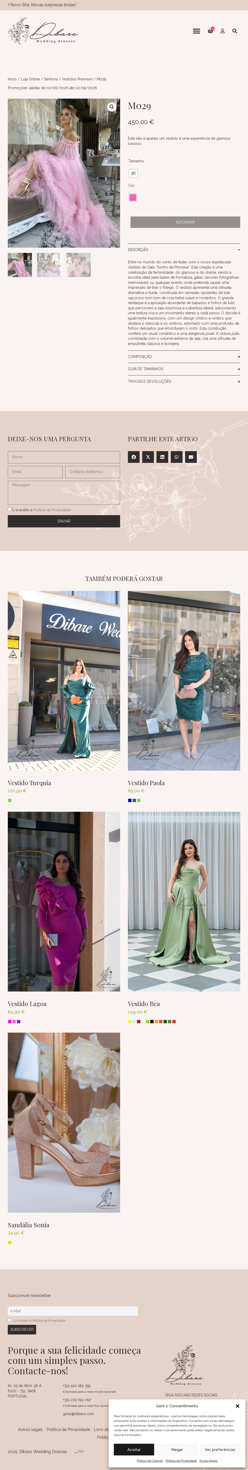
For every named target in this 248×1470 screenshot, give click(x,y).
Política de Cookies (150, 1460)
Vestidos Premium (77, 79)
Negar (177, 1449)
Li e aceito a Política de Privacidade (39, 1320)
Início (12, 79)
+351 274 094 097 (77, 1400)
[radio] (133, 173)
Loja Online (30, 79)
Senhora (51, 79)
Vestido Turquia (29, 782)
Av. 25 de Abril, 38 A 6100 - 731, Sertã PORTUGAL (24, 1391)
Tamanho (136, 161)
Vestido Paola (146, 782)
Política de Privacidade (181, 1460)
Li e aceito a (41, 510)
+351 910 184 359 (77, 1386)
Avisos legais (208, 1460)
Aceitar (134, 1449)
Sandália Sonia (28, 1224)
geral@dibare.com (78, 1414)
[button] (237, 1406)
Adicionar (185, 222)
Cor (131, 185)
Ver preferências (220, 1449)
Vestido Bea (144, 1003)
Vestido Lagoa (27, 1003)
